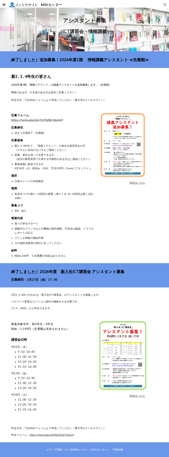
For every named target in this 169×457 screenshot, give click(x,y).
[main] (84, 25)
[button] (4, 4)
